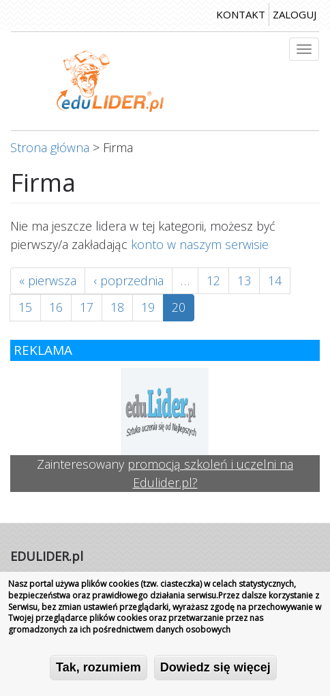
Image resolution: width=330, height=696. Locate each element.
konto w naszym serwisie (200, 244)
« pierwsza (47, 280)
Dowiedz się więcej (215, 669)
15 (25, 307)
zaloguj (294, 14)
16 (56, 307)
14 (275, 280)
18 (117, 307)
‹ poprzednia (128, 280)
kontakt (240, 14)
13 (244, 280)
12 (213, 280)
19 (148, 307)
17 (86, 307)
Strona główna (49, 147)
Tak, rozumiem (98, 669)
